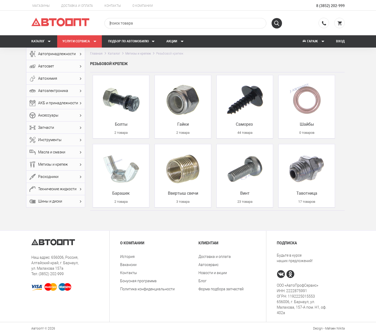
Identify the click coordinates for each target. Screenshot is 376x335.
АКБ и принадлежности (56, 103)
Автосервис (208, 265)
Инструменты (56, 140)
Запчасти (56, 128)
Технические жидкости (56, 189)
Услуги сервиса (79, 41)
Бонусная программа (138, 281)
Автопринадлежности (56, 54)
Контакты (112, 6)
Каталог (41, 41)
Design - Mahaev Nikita (329, 328)
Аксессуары (56, 115)
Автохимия (56, 79)
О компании (142, 6)
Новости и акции (212, 273)
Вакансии (128, 265)
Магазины (41, 6)
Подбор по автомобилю (131, 41)
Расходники (56, 177)
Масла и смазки (56, 152)
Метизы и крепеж (56, 164)
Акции (175, 41)
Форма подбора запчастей (221, 289)
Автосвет (56, 66)
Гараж (313, 41)
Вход (340, 41)
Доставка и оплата (77, 6)
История (127, 257)
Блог (202, 281)
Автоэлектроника (56, 91)
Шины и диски (56, 201)
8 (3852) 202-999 (330, 6)
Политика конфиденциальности (147, 289)
